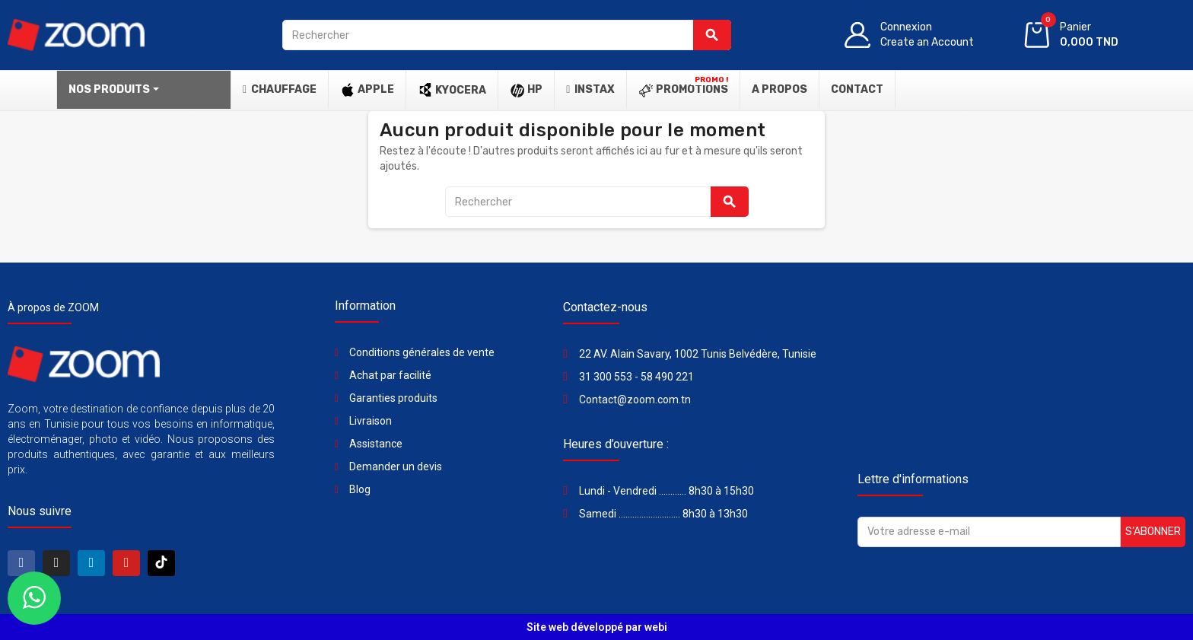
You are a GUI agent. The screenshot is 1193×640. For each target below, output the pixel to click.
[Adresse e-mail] (989, 532)
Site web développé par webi (597, 627)
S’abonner (1153, 531)
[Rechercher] (506, 35)
